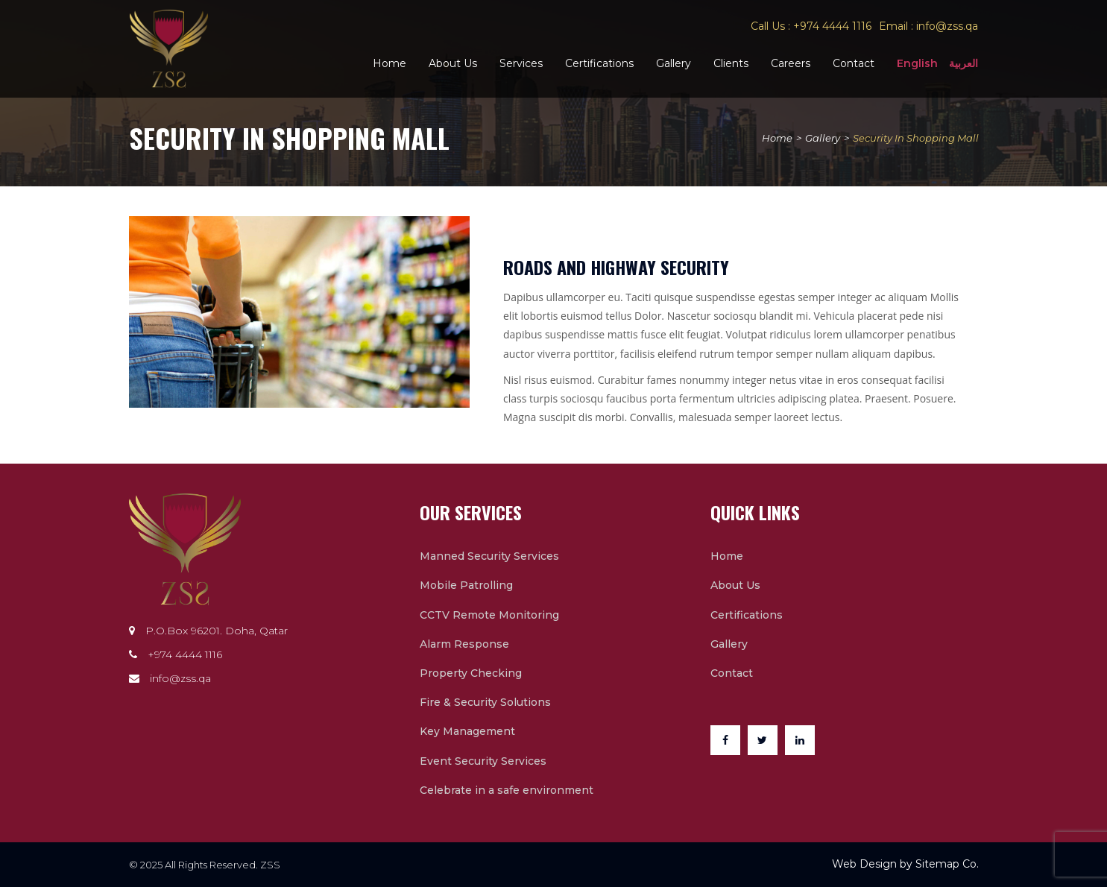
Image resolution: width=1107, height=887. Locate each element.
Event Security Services (483, 761)
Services (521, 63)
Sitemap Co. (947, 864)
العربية (963, 63)
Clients (730, 63)
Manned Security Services (489, 556)
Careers (790, 63)
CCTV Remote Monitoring (489, 615)
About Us (453, 63)
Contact (853, 63)
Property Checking (471, 673)
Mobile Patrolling (466, 585)
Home (389, 63)
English (917, 63)
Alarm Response (464, 644)
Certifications (599, 63)
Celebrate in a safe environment (506, 790)
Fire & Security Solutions (485, 702)
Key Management (467, 731)
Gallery (673, 63)
